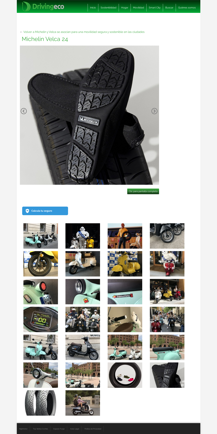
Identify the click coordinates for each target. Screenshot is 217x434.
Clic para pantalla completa (143, 191)
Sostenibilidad (108, 7)
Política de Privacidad (93, 429)
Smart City (155, 7)
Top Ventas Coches (40, 429)
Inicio (93, 7)
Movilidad (138, 7)
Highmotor (23, 429)
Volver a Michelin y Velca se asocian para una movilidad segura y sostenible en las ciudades (84, 31)
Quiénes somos (187, 7)
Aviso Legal (74, 429)
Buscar (169, 7)
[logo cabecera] (43, 6)
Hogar (124, 7)
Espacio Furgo (59, 429)
